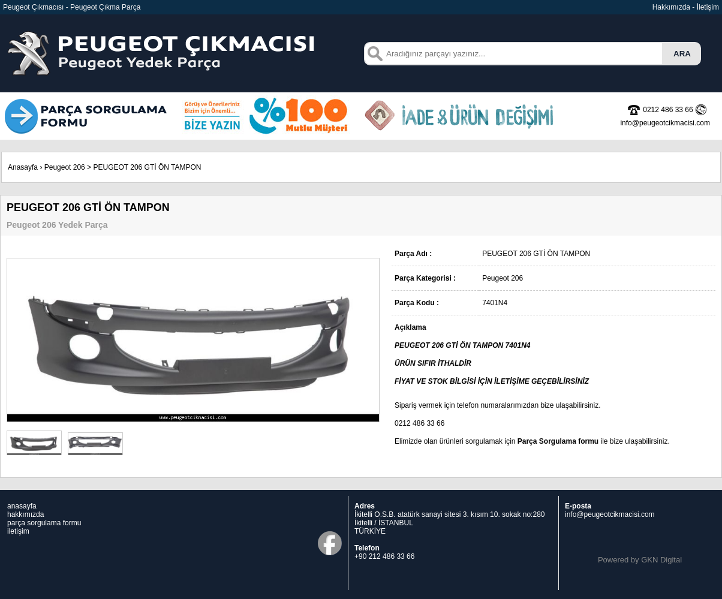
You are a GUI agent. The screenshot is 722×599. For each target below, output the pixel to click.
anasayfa (22, 506)
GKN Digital (661, 559)
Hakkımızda (671, 7)
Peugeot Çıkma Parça (105, 7)
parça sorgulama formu (44, 523)
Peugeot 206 (64, 167)
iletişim (18, 531)
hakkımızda (25, 514)
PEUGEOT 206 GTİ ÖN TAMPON (147, 167)
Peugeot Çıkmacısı (33, 7)
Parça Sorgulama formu (558, 441)
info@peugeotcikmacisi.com (610, 514)
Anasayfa (23, 167)
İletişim (708, 7)
